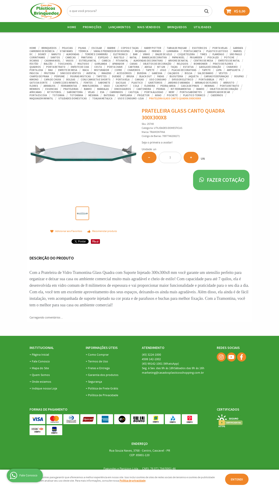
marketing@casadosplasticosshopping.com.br (173, 373)
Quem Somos (41, 375)
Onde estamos (41, 382)
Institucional (42, 347)
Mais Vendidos (149, 27)
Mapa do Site (40, 368)
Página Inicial (40, 355)
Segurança (95, 382)
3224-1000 (151, 355)
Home (71, 27)
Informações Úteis (102, 347)
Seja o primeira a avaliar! (157, 143)
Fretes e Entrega (99, 368)
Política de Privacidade (103, 395)
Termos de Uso (98, 361)
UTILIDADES (203, 27)
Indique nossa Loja (44, 389)
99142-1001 (160, 364)
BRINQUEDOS (177, 27)
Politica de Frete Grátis (103, 389)
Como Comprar (98, 355)
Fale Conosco (41, 361)
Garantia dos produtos (103, 375)
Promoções (92, 27)
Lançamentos (119, 27)
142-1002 (151, 359)
